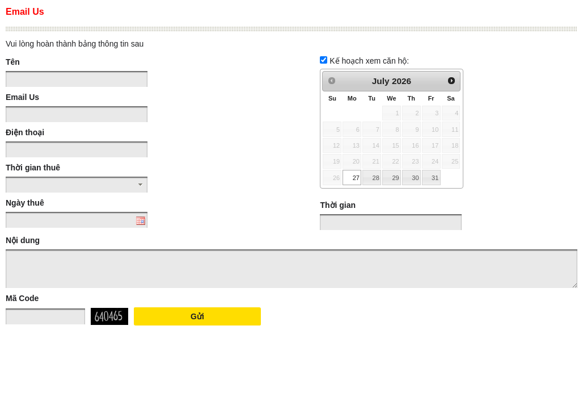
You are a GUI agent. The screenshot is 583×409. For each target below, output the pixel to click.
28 (376, 177)
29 (395, 177)
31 (435, 177)
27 (356, 177)
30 (415, 177)
